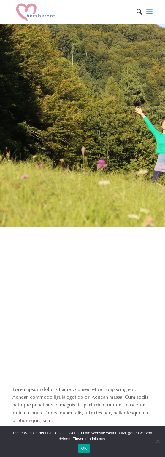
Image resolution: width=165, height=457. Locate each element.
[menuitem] (136, 12)
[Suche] (136, 12)
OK (84, 448)
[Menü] (149, 12)
